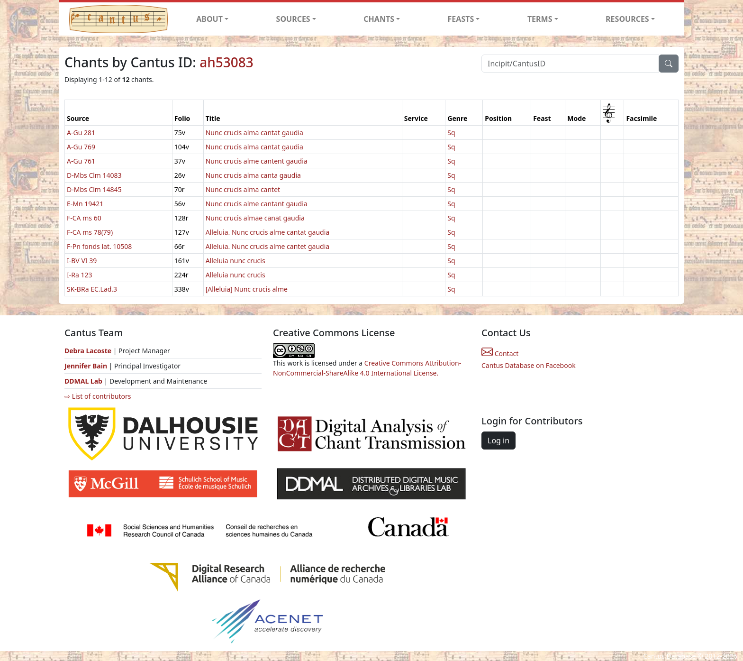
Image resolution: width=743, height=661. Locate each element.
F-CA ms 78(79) (90, 232)
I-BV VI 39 (82, 260)
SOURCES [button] (293, 19)
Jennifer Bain (86, 365)
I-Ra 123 (79, 274)
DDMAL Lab (83, 381)
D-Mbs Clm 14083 (94, 175)
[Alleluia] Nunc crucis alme (247, 289)
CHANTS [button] (378, 19)
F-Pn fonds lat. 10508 (99, 246)
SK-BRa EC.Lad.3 (92, 289)
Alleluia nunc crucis (235, 260)
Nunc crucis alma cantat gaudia (254, 132)
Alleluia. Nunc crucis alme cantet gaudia (267, 246)
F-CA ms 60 (84, 217)
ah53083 (226, 62)
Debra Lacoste (87, 350)
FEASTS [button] (461, 19)
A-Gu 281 (81, 132)
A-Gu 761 (81, 160)
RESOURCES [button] (627, 19)
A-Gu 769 (81, 146)
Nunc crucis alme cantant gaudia (257, 203)
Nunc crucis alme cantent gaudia (257, 160)
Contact (499, 353)
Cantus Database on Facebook (528, 365)
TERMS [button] (540, 19)
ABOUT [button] (209, 19)
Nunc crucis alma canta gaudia (253, 175)
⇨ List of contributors (97, 396)
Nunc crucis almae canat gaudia (255, 217)
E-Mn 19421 (85, 203)
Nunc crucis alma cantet (243, 189)
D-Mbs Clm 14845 (94, 189)
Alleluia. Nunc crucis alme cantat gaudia (267, 232)
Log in (498, 440)
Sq (451, 132)
